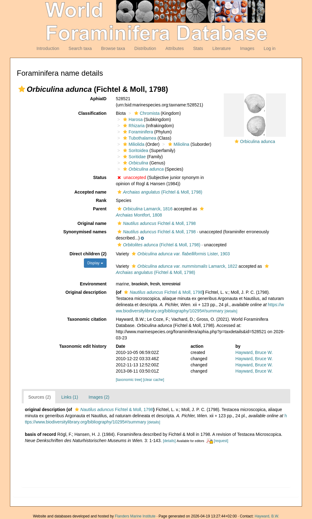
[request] (221, 441)
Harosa (132, 119)
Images (247, 48)
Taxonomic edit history (82, 346)
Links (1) (69, 397)
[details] (231, 311)
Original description (85, 292)
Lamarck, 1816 (144, 208)
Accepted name (90, 192)
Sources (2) (39, 397)
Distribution (145, 48)
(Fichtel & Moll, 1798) (159, 192)
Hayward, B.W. (267, 516)
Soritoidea (135, 150)
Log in (269, 48)
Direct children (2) (88, 253)
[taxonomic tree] (129, 380)
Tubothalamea (139, 138)
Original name (91, 223)
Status (100, 177)
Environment (93, 283)
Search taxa (80, 48)
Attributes (174, 48)
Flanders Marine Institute (135, 516)
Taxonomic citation (87, 319)
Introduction (47, 48)
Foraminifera (137, 131)
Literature (221, 48)
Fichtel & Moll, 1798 (156, 223)
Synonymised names (84, 231)
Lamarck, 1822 (183, 266)
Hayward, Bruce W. (254, 352)
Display (95, 263)
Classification (92, 113)
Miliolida (133, 144)
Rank (101, 200)
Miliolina (178, 144)
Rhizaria (133, 125)
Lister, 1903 (180, 253)
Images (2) (99, 397)
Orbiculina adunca (257, 141)
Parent (100, 208)
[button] (22, 89)
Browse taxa (113, 48)
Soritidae (134, 156)
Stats (198, 48)
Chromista (146, 113)
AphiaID (98, 98)
